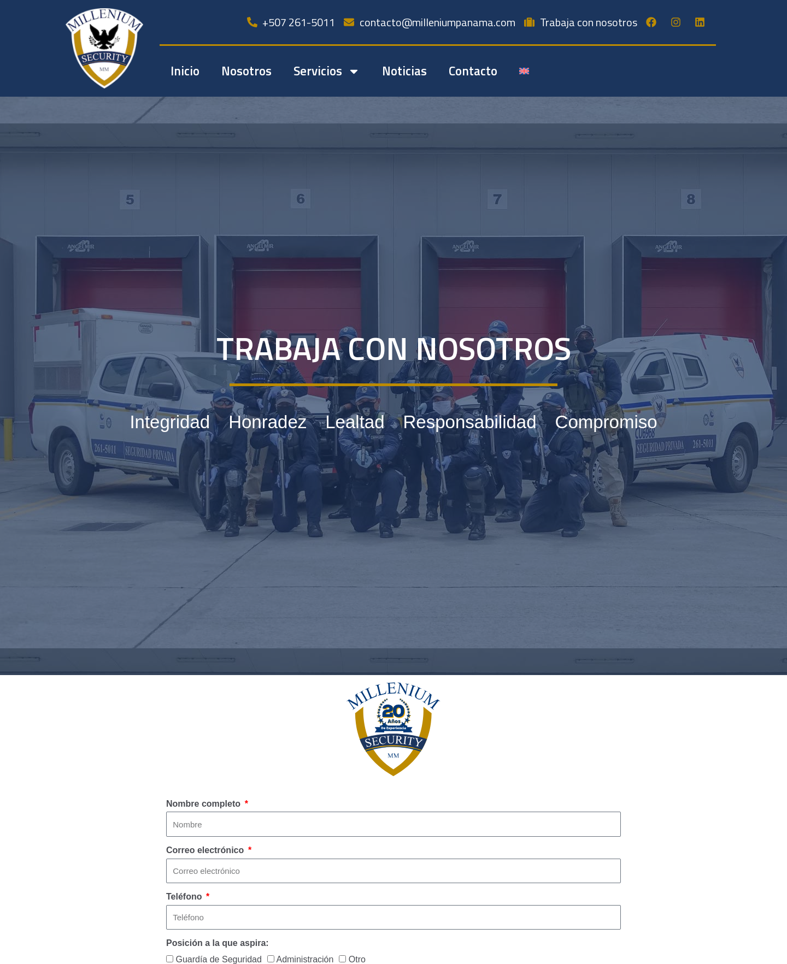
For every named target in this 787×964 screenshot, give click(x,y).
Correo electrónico (206, 850)
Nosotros (246, 70)
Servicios (326, 71)
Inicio (185, 70)
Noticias (404, 70)
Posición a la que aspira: (217, 943)
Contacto (473, 70)
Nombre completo (204, 803)
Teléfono (185, 896)
